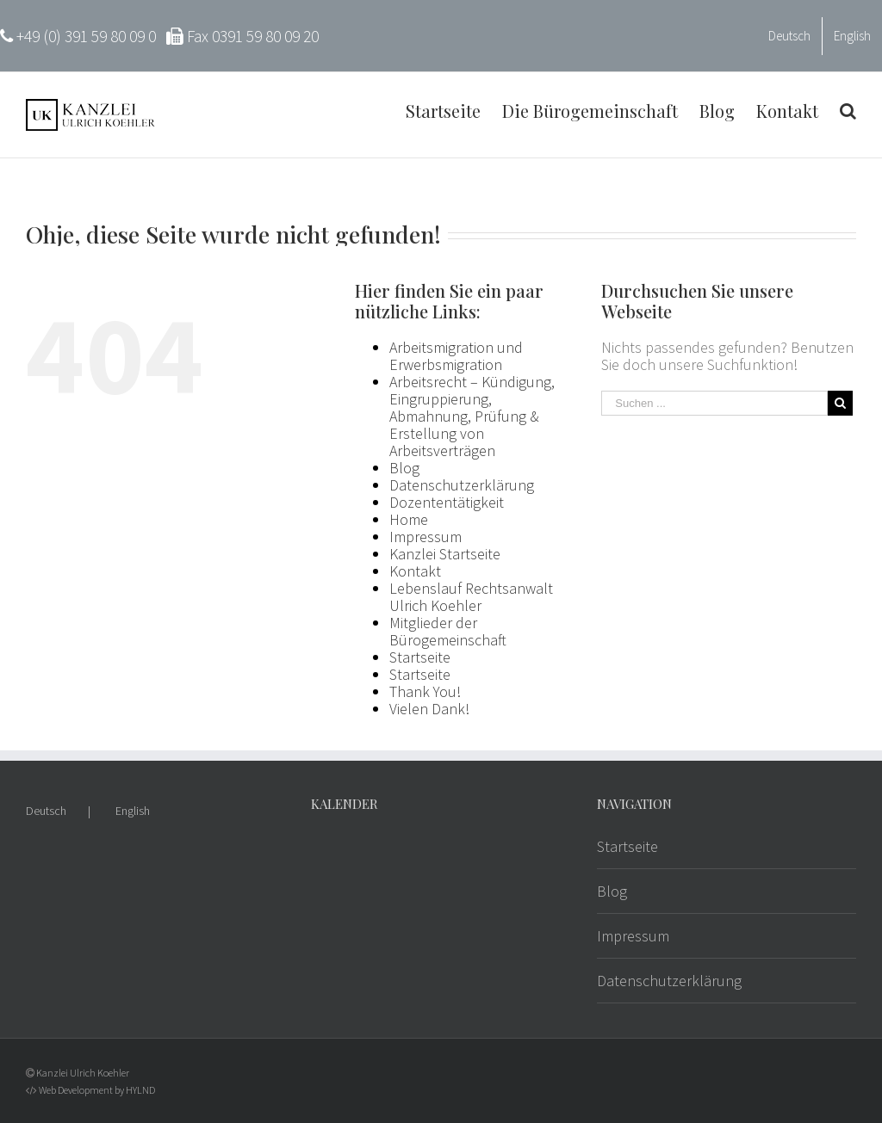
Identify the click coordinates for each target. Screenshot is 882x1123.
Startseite (419, 657)
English (132, 810)
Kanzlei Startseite (444, 554)
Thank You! (425, 691)
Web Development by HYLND (97, 1089)
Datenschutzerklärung (461, 485)
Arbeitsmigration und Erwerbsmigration (456, 355)
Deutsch (46, 810)
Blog (404, 468)
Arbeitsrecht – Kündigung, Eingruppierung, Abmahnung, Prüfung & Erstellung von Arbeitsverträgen (472, 416)
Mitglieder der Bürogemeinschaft (447, 631)
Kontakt (415, 571)
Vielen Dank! (429, 709)
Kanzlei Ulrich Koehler (82, 1072)
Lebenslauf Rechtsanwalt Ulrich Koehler (471, 596)
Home (408, 519)
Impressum (425, 536)
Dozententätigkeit (446, 502)
